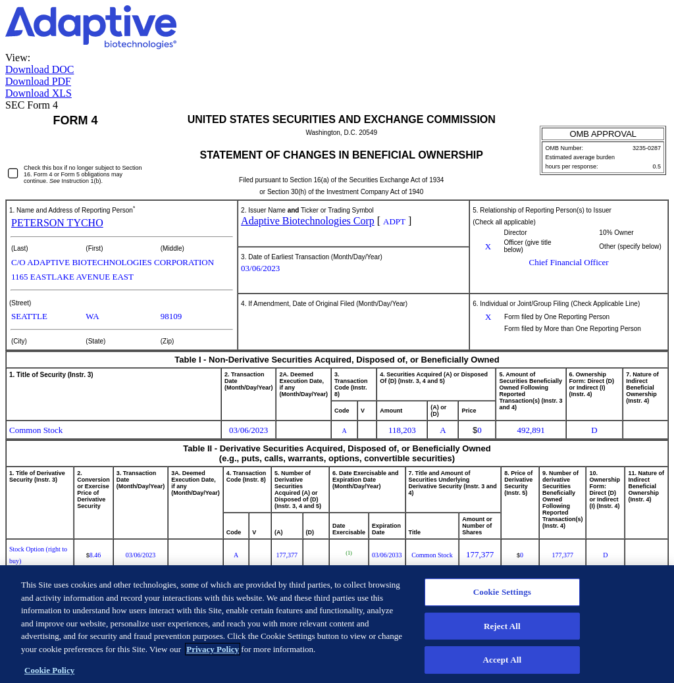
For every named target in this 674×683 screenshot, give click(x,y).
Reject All (502, 632)
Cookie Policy (49, 677)
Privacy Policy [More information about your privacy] (212, 655)
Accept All (502, 666)
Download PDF (38, 81)
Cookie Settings (502, 598)
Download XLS (38, 93)
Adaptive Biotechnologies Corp (308, 220)
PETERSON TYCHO (57, 222)
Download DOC (39, 69)
